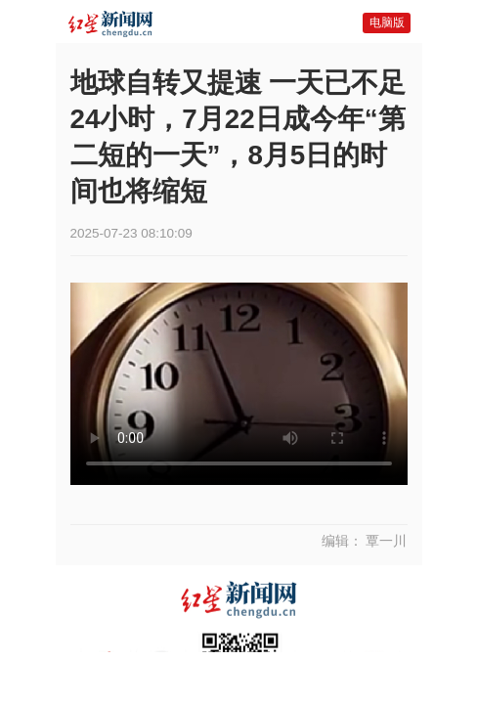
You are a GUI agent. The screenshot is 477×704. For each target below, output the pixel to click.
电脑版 (387, 22)
